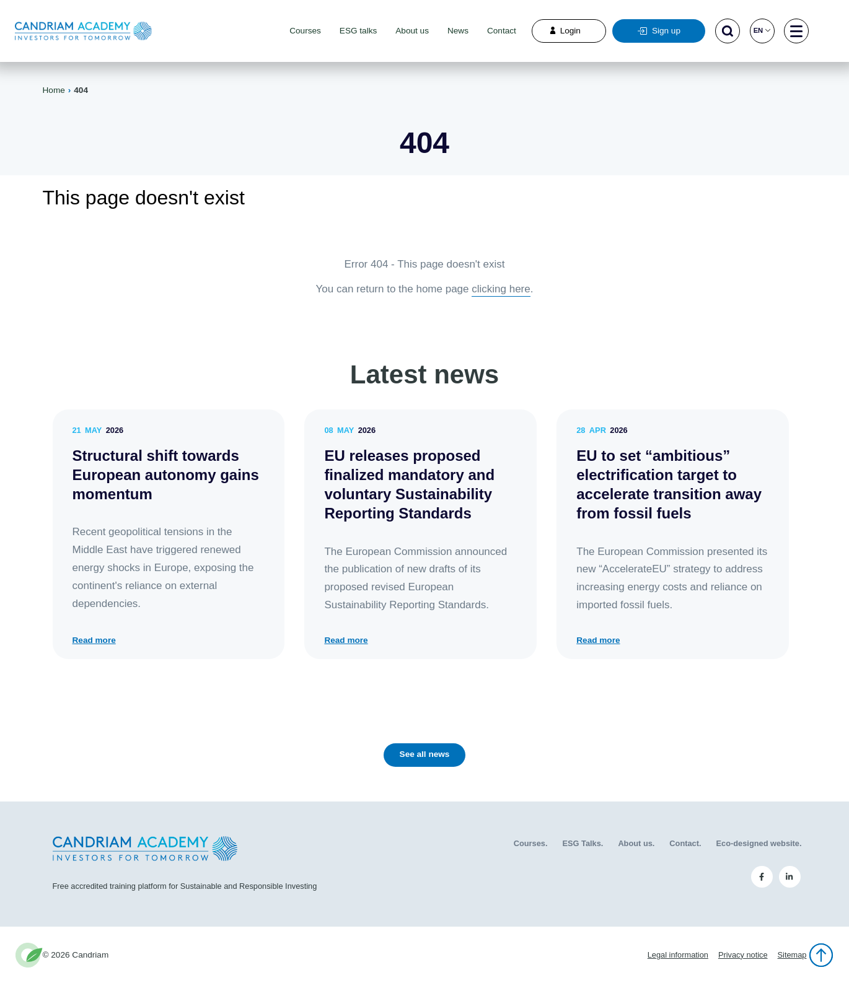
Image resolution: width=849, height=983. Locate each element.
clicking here (501, 289)
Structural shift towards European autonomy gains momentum (166, 474)
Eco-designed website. (759, 843)
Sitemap (792, 954)
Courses (305, 30)
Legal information (678, 954)
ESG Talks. (582, 843)
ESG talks (358, 30)
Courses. (531, 843)
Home (54, 90)
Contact (501, 30)
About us (412, 30)
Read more (94, 640)
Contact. (685, 843)
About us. (636, 843)
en (762, 30)
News (457, 30)
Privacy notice (743, 954)
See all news (425, 754)
